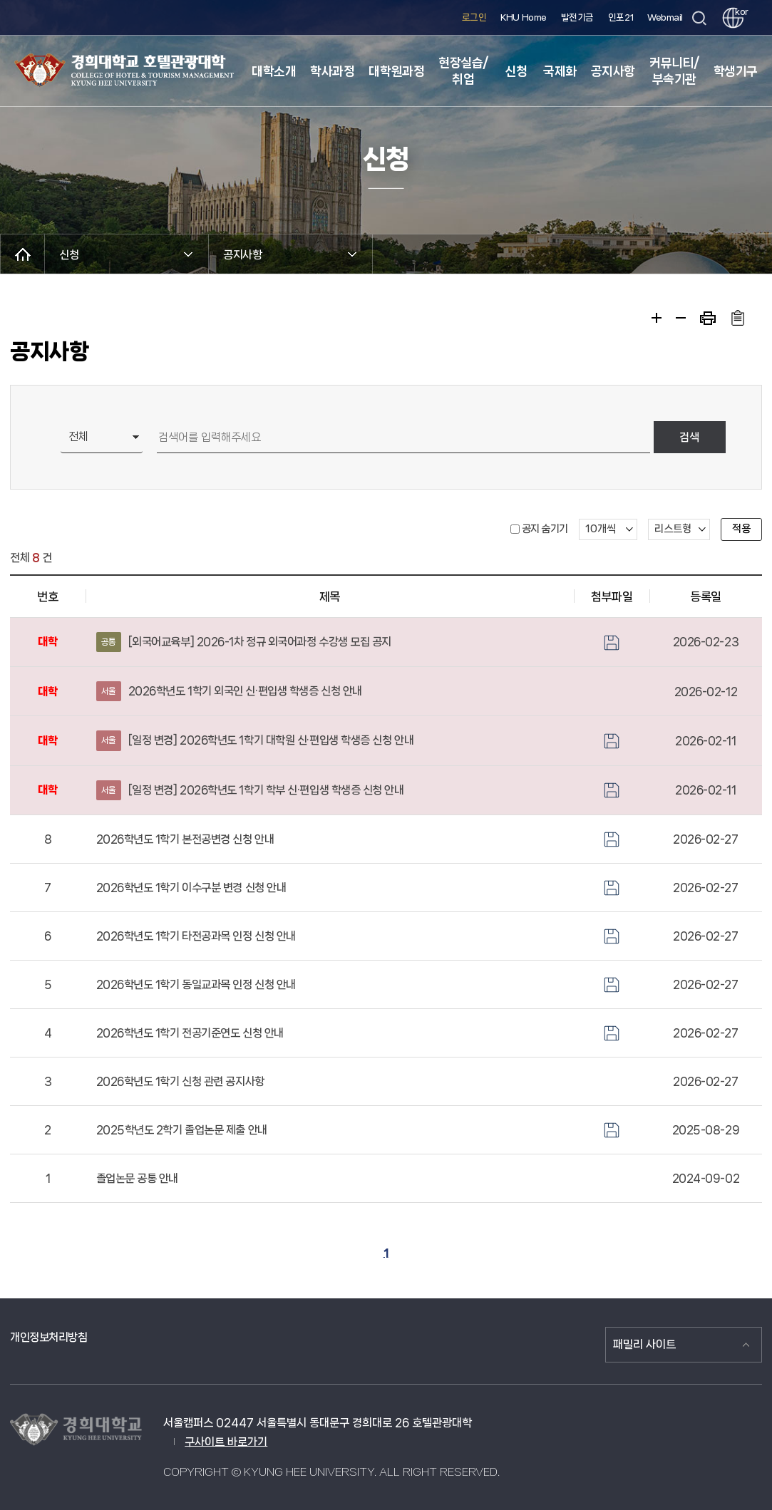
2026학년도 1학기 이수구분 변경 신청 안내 (191, 887)
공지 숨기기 (545, 528)
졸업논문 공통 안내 (137, 1178)
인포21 (620, 17)
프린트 (708, 318)
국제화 (560, 71)
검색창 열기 (699, 18)
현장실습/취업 (463, 71)
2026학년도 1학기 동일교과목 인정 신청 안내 (196, 984)
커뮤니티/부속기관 (674, 71)
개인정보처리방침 (48, 1337)
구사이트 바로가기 (226, 1442)
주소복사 (737, 318)
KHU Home (523, 17)
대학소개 (274, 71)
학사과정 (332, 71)
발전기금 (577, 17)
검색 (689, 437)
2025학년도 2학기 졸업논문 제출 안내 (181, 1130)
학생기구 (736, 71)
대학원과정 (396, 71)
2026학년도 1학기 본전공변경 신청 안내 (185, 839)
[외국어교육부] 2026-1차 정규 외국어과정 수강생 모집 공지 (243, 642)
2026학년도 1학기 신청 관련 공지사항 (180, 1081)
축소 (681, 318)
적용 (741, 528)
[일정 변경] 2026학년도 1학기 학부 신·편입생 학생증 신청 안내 (250, 790)
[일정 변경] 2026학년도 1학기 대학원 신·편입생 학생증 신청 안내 (255, 740)
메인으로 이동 (22, 254)
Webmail (665, 17)
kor (739, 11)
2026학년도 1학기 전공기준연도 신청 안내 (190, 1033)
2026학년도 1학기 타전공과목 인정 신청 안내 (196, 936)
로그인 (474, 17)
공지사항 (613, 71)
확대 (657, 318)
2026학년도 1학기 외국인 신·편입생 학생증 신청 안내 (229, 691)
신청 (516, 71)
